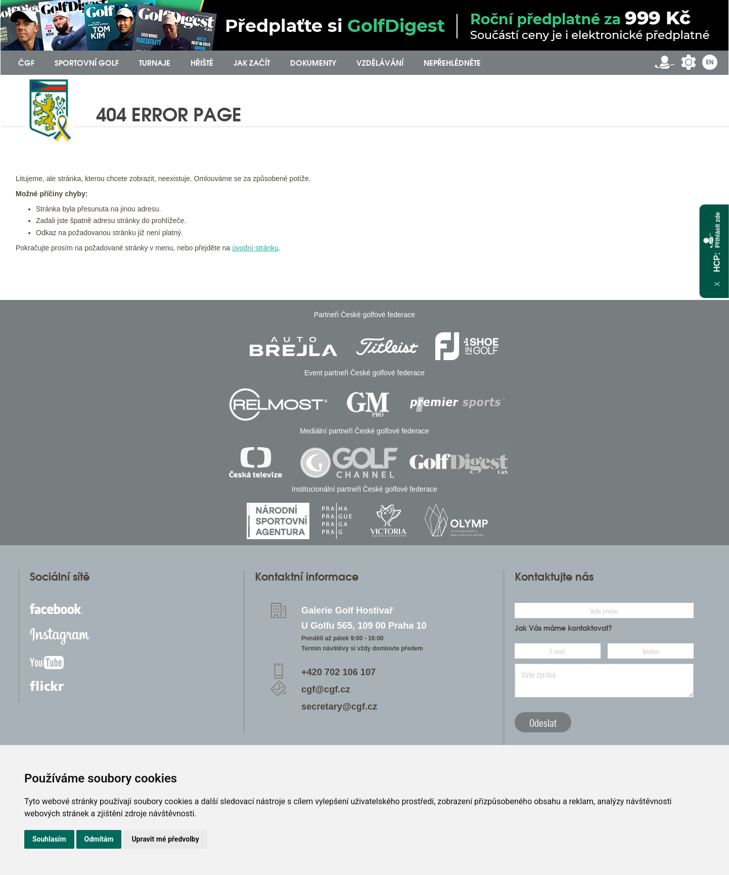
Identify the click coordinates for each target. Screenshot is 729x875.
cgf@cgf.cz (325, 689)
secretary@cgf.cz (339, 707)
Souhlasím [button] (49, 839)
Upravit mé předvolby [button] (165, 839)
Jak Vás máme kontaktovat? (563, 628)
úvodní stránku (255, 248)
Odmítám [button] (99, 839)
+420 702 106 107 (338, 672)
